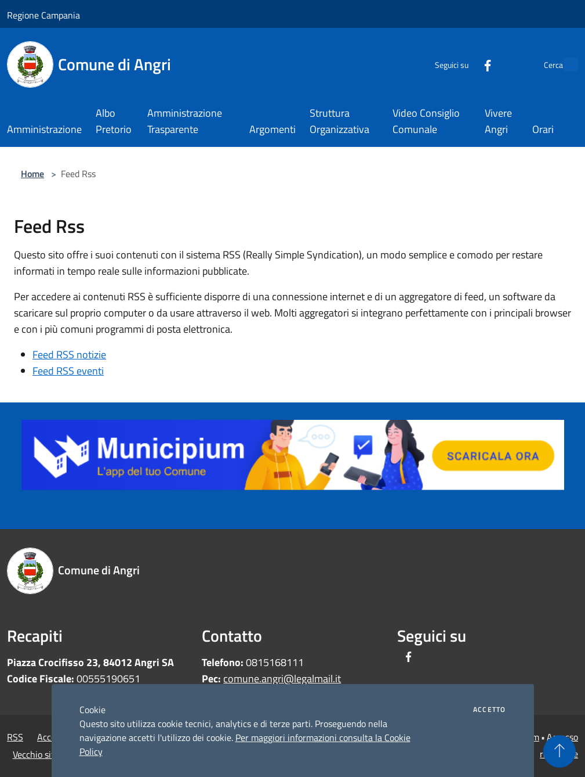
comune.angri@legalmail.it (282, 678)
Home (32, 174)
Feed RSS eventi (68, 371)
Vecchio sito (36, 754)
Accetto (489, 709)
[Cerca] (564, 64)
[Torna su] (559, 751)
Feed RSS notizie (69, 354)
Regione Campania (43, 15)
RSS (15, 737)
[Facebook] (461, 64)
